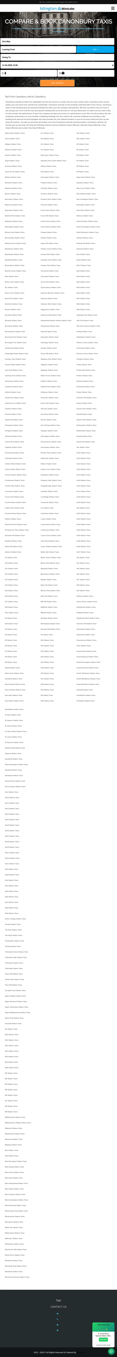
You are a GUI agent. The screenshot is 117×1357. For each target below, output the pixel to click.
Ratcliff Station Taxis (84, 414)
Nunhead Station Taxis (85, 249)
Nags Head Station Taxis (86, 177)
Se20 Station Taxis (84, 513)
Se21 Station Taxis (84, 519)
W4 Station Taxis (11, 1084)
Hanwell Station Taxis (49, 331)
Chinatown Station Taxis (14, 425)
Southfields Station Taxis (86, 695)
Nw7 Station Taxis (83, 298)
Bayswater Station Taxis (14, 210)
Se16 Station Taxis (84, 486)
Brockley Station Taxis (13, 315)
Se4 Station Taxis (83, 563)
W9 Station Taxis (11, 1112)
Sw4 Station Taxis (11, 886)
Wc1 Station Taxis (11, 1150)
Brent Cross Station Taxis (14, 293)
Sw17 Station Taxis (12, 836)
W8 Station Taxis (11, 1106)
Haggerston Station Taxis (50, 309)
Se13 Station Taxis (84, 469)
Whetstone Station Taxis (14, 1222)
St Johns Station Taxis (13, 726)
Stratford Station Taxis (13, 770)
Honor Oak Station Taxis (50, 403)
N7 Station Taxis (83, 160)
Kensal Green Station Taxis (51, 442)
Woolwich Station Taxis (14, 1271)
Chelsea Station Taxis (13, 414)
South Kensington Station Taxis (88, 662)
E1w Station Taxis (11, 612)
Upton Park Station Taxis (14, 1018)
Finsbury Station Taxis (49, 194)
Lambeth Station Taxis (49, 491)
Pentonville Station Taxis (86, 370)
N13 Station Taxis (47, 657)
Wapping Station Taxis (13, 1145)
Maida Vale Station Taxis (50, 552)
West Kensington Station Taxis (16, 1200)
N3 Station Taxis (83, 144)
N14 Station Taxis (47, 662)
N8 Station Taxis (83, 166)
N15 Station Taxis (47, 668)
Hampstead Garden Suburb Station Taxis (56, 320)
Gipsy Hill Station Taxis (49, 243)
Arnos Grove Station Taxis (15, 172)
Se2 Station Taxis (83, 508)
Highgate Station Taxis (49, 370)
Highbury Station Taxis (49, 364)
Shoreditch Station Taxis (86, 629)
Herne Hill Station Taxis (49, 353)
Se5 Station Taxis (83, 568)
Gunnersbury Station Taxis (51, 287)
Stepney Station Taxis (13, 753)
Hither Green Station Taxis (51, 375)
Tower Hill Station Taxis (14, 974)
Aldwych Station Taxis (13, 149)
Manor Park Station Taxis (50, 563)
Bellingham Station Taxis (14, 227)
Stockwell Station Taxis (14, 759)
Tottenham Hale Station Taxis (16, 957)
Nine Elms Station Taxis (85, 210)
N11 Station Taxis (47, 646)
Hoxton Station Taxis (48, 420)
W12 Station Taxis (11, 1045)
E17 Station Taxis (11, 601)
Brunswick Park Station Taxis (16, 337)
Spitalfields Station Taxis (14, 709)
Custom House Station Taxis (15, 513)
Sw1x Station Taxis (12, 864)
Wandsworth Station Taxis (15, 1134)
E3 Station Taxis (11, 629)
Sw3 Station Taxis (11, 880)
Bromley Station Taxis (13, 320)
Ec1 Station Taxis (47, 133)
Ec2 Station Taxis (47, 138)
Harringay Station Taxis (49, 342)
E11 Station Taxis (11, 568)
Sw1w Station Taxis (12, 858)
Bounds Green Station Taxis (15, 271)
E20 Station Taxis (11, 623)
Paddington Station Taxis (86, 337)
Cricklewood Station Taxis (15, 480)
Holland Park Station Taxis (51, 386)
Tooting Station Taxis (13, 946)
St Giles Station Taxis (13, 715)
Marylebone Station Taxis (50, 574)
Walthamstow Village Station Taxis (18, 1123)
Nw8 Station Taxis (83, 304)
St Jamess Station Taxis (14, 720)
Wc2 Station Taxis (11, 1156)
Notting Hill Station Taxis (86, 243)
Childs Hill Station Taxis (14, 420)
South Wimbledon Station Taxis (88, 679)
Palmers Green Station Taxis (87, 342)
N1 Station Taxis (47, 635)
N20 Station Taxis (47, 701)
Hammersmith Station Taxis (51, 315)
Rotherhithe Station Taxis (86, 431)
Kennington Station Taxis (50, 436)
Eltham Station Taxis (48, 166)
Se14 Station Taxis (84, 475)
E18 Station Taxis (11, 607)
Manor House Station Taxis (51, 557)
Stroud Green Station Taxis (15, 781)
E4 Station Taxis (11, 635)
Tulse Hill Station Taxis (13, 985)
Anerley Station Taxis (13, 155)
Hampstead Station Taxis (50, 326)
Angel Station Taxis (12, 160)
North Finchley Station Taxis (87, 221)
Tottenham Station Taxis (14, 963)
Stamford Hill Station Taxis (15, 748)
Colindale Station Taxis (13, 458)
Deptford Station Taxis (13, 541)
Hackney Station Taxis (49, 298)
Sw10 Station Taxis (12, 797)
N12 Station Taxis (47, 651)
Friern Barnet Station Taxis (51, 227)
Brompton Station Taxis (14, 326)
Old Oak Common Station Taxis (88, 326)
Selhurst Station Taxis (85, 596)
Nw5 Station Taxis (83, 287)
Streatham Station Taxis (14, 775)
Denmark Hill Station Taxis (15, 535)
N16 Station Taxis (47, 673)
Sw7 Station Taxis (11, 902)
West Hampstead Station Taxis (16, 1183)
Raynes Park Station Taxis (86, 420)
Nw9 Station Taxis (83, 309)
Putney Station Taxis (84, 403)
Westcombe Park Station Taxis (16, 1211)
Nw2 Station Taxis (83, 271)
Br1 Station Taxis (11, 287)
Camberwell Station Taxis (14, 348)
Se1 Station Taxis (83, 447)
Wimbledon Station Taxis (14, 1244)
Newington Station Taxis (86, 205)
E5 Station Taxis (11, 640)
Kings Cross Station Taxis (50, 469)
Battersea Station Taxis (13, 205)
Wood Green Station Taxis (15, 1255)
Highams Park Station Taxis (51, 359)
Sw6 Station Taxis (11, 897)
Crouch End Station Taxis (14, 497)
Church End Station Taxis (14, 442)
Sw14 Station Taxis (12, 819)
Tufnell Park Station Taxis (14, 979)
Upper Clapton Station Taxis (15, 996)
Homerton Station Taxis (49, 398)
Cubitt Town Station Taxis (14, 508)
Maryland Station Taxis (49, 568)
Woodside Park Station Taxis (16, 1266)
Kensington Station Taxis (50, 447)
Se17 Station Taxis (84, 491)
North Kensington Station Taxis (88, 227)
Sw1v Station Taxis (12, 852)
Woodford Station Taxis (14, 1260)
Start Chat (103, 1339)
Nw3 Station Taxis (83, 276)
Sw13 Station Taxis (12, 814)
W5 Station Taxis (11, 1090)
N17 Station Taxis (47, 679)
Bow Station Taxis (12, 276)
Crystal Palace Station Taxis (15, 502)
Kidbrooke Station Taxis (50, 458)
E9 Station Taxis (11, 662)
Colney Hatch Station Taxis (15, 469)
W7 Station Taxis (11, 1101)
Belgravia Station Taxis (13, 221)
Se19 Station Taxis (84, 502)
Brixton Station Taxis (13, 309)
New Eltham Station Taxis (86, 194)
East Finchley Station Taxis (15, 690)
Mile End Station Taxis (49, 596)
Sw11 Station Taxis (12, 803)
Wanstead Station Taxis (14, 1139)
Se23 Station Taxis (84, 530)
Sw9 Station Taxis (11, 913)
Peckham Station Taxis (85, 359)
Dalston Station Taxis (13, 519)
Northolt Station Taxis (85, 238)
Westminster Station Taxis (15, 1216)
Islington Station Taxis (49, 431)
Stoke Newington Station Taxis (16, 764)
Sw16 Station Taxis (12, 830)
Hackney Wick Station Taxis (51, 304)
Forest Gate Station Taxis (50, 210)
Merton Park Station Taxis (50, 590)
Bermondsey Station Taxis (15, 238)
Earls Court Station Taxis (14, 673)
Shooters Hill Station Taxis (87, 623)
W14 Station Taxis (11, 1056)
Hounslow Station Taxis (50, 414)
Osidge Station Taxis (84, 331)
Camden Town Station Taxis (15, 359)
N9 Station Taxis (83, 172)
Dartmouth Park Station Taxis (16, 524)
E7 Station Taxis (11, 651)
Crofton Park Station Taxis (15, 486)
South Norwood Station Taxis (88, 668)
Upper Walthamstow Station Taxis (17, 1012)
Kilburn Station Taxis (48, 464)
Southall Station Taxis (85, 690)
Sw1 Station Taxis (11, 792)
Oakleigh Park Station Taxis (87, 315)
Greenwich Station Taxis (50, 276)
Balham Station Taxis (13, 177)
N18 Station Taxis (47, 684)
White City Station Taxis (14, 1227)
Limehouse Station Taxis (50, 530)
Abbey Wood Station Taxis (15, 133)
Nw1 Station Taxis (83, 254)
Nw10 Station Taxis (84, 260)
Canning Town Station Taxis (15, 375)
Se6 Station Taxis (83, 574)
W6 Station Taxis (11, 1095)
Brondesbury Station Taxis (15, 331)
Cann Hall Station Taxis (14, 370)
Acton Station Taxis (12, 138)
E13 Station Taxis (11, 579)
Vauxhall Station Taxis (13, 1023)
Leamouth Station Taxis (50, 502)
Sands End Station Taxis (86, 442)
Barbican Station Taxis (13, 188)
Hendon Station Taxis (49, 348)
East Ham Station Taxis (13, 695)
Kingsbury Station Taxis (50, 475)
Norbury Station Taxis (85, 216)
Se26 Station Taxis (84, 546)
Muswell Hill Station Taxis (50, 629)
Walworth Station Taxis (13, 1128)
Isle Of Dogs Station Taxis (50, 425)
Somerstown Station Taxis (86, 651)
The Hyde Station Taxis (13, 935)
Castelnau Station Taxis (14, 386)
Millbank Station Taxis (49, 607)
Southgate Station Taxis (86, 701)
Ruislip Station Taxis (84, 436)
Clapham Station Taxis (13, 447)
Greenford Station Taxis (50, 271)
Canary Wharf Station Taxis (15, 364)
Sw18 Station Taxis (12, 841)
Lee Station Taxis (47, 508)
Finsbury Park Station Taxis (51, 199)
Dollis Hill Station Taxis (13, 546)
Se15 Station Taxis (84, 480)
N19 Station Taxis (47, 690)
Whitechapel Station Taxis (15, 1233)
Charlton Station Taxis (13, 409)
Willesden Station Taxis (14, 1238)
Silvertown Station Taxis (86, 635)
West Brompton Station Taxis (16, 1161)
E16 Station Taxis (11, 596)
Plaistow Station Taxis (85, 381)
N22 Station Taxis (83, 138)
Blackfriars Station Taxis (14, 249)
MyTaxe (80, 1352)
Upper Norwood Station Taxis (16, 1001)
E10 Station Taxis (11, 563)
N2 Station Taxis (47, 695)
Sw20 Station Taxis (12, 875)
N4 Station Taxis (83, 149)
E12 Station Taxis (11, 574)
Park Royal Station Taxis (86, 348)
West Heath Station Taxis (14, 1189)
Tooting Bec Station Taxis (14, 941)
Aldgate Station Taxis (13, 144)
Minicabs (57, 8)
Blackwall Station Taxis (13, 260)
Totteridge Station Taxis (14, 968)
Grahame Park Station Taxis (51, 260)
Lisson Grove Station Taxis (51, 535)
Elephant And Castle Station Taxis (53, 160)
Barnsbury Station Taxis (14, 199)
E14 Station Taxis (11, 585)
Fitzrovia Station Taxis (49, 205)
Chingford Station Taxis (14, 431)
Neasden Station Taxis (85, 183)
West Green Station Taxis (14, 1172)
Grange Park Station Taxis (50, 265)
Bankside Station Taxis (13, 183)
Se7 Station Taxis (83, 579)
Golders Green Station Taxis (51, 249)
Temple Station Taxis (13, 924)
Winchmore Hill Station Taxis (16, 1249)
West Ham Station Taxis (14, 1178)
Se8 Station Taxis (83, 585)
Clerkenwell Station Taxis (14, 453)
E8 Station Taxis (11, 657)
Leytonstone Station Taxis (50, 524)
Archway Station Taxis (13, 166)
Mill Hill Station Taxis (48, 601)
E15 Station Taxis (11, 590)
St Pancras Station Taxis (14, 742)
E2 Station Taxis (11, 618)
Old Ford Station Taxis (85, 320)
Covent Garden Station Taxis (16, 475)
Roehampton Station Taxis (87, 425)
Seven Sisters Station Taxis (87, 601)
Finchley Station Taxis (49, 188)
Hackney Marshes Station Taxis (52, 293)
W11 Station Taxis (11, 1040)
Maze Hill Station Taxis (49, 585)
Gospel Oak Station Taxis (50, 254)
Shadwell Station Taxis (85, 612)
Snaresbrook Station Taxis (87, 640)
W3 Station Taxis (11, 1078)
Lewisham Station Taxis (50, 513)
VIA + (95, 49)
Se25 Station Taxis (84, 541)
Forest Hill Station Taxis (50, 216)
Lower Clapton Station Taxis (51, 546)
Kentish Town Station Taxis (51, 453)
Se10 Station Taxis (84, 453)
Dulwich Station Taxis (13, 552)
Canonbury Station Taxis (14, 381)
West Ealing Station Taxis (14, 1167)
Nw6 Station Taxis (83, 293)
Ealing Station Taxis (12, 668)
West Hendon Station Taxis (15, 1194)
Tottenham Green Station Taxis (16, 952)
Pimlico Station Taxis (84, 375)
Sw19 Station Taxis (12, 847)
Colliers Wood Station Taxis (15, 464)
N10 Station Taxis (47, 640)
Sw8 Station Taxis (11, 908)
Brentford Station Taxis (13, 304)
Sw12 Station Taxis (12, 808)
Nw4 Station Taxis (83, 282)
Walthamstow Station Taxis (15, 1117)
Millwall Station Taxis (49, 612)
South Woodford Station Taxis (88, 684)
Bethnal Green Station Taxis (15, 243)
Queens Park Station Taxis (87, 409)
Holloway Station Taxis (49, 392)
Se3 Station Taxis (83, 557)
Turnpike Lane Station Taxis (15, 990)
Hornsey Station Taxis (49, 409)
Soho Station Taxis (84, 646)
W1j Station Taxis (11, 1062)
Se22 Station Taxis (84, 524)
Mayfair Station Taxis (48, 579)
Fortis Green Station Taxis (50, 221)
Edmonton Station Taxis (50, 155)
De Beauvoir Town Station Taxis (17, 530)
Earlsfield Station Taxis (13, 679)
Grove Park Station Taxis (50, 282)
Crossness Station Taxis (14, 491)
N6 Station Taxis (83, 155)
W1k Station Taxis (11, 1067)
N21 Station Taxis (83, 133)
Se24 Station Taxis (84, 535)
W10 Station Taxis (11, 1034)
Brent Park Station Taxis (14, 298)
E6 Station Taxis (11, 646)
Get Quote (57, 83)
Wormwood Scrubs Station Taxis (17, 1277)
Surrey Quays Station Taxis (15, 786)
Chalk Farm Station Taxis (14, 398)
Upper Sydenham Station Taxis (16, 1007)
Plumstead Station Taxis (86, 386)
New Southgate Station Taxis (87, 199)
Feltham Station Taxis (49, 183)
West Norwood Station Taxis (15, 1205)
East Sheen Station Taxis (14, 701)
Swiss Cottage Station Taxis (15, 919)
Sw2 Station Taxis (11, 869)
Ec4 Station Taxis (47, 149)
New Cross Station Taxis (86, 188)
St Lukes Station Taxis (13, 737)
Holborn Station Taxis (49, 381)
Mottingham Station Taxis (50, 623)
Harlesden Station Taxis (50, 337)
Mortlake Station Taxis (49, 618)
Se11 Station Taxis (84, 458)
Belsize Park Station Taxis (15, 232)
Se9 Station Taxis (83, 590)
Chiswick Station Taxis (13, 436)
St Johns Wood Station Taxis (16, 731)
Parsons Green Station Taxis (87, 353)
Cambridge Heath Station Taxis (16, 353)
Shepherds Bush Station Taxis (88, 618)
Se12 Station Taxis (84, 464)
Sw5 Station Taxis (11, 891)
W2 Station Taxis (11, 1073)
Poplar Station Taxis (84, 392)
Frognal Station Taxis (49, 232)
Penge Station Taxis (84, 364)
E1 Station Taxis (11, 557)
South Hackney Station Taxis (87, 657)
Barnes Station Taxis (13, 194)
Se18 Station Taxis (84, 497)
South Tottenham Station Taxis (88, 673)
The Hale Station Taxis (13, 930)
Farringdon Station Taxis (50, 177)
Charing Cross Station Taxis (15, 403)
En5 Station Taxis (47, 172)
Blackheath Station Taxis (14, 254)
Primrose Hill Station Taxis (87, 398)
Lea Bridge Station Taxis (50, 497)
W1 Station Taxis (11, 1029)
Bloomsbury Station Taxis (15, 265)
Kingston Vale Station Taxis (51, 480)
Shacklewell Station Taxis (86, 607)
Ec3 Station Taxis (47, 144)
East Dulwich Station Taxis (15, 684)
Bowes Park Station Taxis (14, 282)
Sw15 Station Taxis (12, 825)
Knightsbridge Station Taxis (51, 486)
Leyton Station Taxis (48, 519)
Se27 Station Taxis (84, 552)
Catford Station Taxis (13, 392)
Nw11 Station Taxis (84, 265)
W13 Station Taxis (11, 1051)
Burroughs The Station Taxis (16, 342)
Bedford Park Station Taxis (15, 216)
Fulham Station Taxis (49, 238)
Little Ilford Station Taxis (50, 541)
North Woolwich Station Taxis (88, 232)
